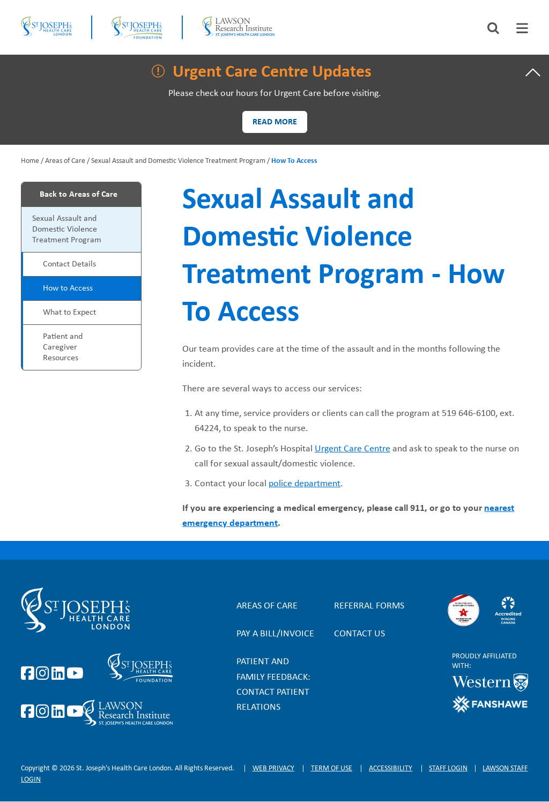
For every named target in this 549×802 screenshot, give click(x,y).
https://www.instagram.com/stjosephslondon (44, 674)
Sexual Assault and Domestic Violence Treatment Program (178, 161)
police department (304, 484)
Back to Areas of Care (78, 194)
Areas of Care (65, 161)
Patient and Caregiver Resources (63, 347)
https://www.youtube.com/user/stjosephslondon (75, 674)
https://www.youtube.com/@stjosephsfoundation (75, 712)
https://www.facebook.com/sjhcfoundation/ (29, 712)
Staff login (448, 768)
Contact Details (69, 264)
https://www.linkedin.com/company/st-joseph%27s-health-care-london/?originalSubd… (60, 674)
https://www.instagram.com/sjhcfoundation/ (44, 712)
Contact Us (359, 634)
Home (30, 161)
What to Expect (69, 312)
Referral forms (369, 606)
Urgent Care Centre (352, 449)
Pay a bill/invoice (275, 634)
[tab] (522, 28)
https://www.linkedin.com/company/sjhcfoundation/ (60, 712)
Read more (275, 122)
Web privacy (273, 768)
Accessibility (390, 768)
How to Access (68, 288)
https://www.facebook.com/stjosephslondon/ (29, 674)
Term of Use (331, 768)
